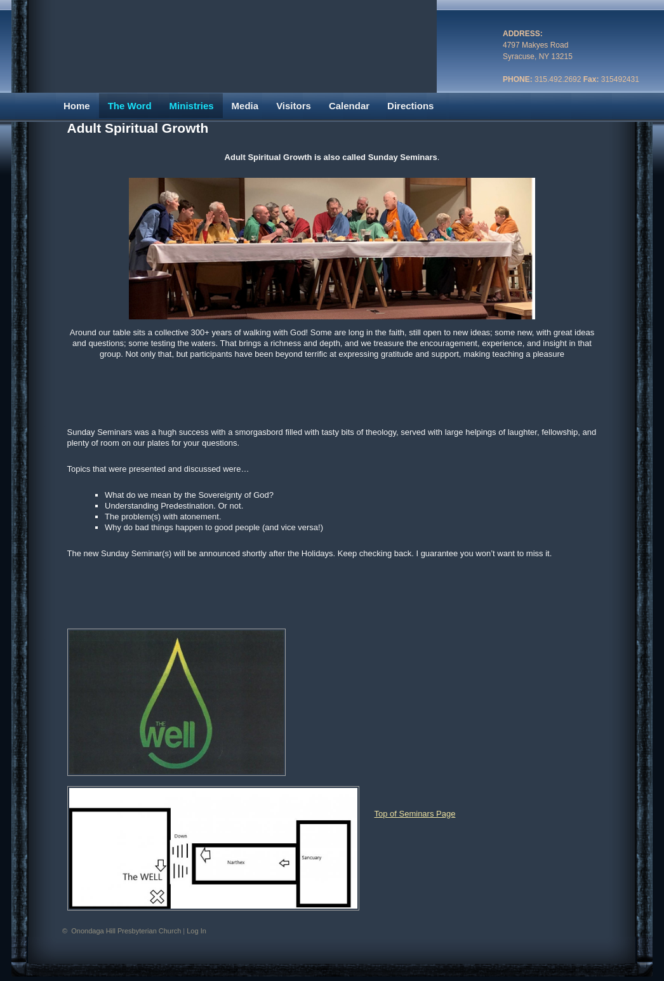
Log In (196, 931)
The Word (130, 105)
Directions (410, 105)
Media (245, 105)
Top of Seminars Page (415, 813)
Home (76, 105)
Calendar (349, 105)
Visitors (293, 105)
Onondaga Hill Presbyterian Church (127, 931)
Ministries (191, 105)
